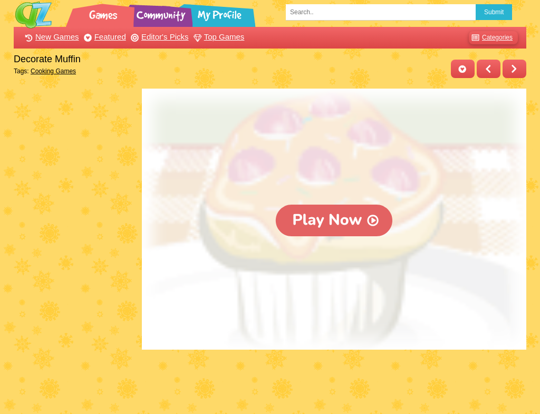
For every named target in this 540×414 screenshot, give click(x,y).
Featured (103, 36)
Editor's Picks (158, 36)
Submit (494, 12)
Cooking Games (53, 71)
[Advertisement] (75, 247)
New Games (50, 36)
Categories (491, 37)
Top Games (218, 36)
